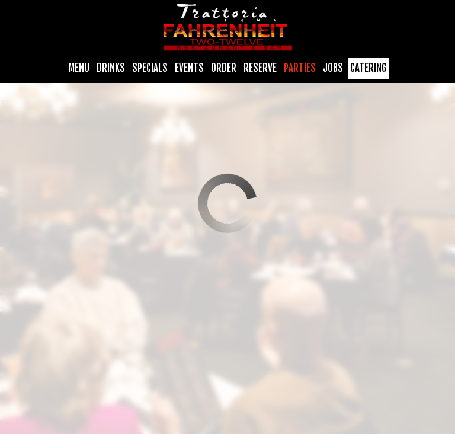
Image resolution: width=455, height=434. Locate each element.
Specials (150, 68)
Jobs (333, 68)
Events (189, 68)
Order (223, 68)
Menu (78, 68)
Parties (300, 68)
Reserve (260, 68)
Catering (368, 68)
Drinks (111, 68)
